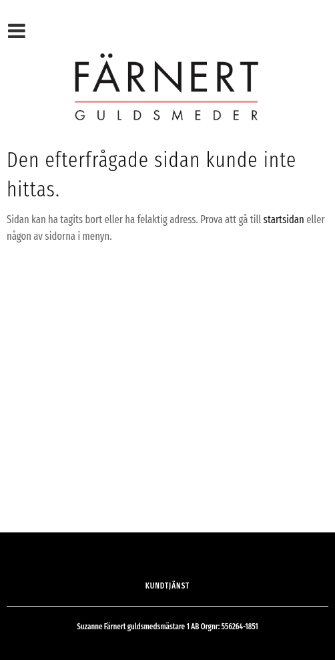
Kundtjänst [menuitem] (167, 586)
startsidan (284, 219)
